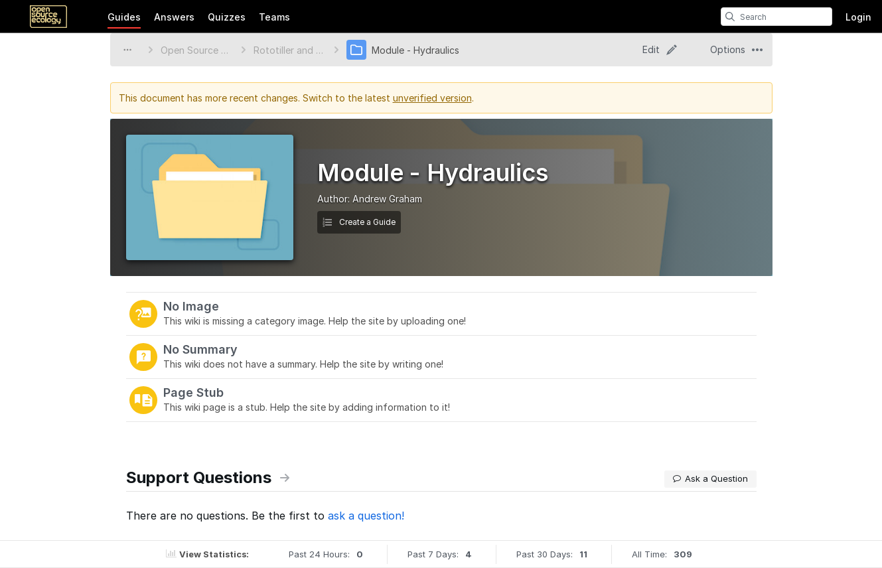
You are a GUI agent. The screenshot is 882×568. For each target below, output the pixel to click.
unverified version (432, 98)
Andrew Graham (387, 198)
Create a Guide (359, 222)
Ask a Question (710, 478)
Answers (174, 17)
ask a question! (366, 515)
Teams (274, 17)
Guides (124, 17)
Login (858, 17)
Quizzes (227, 17)
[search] (730, 16)
